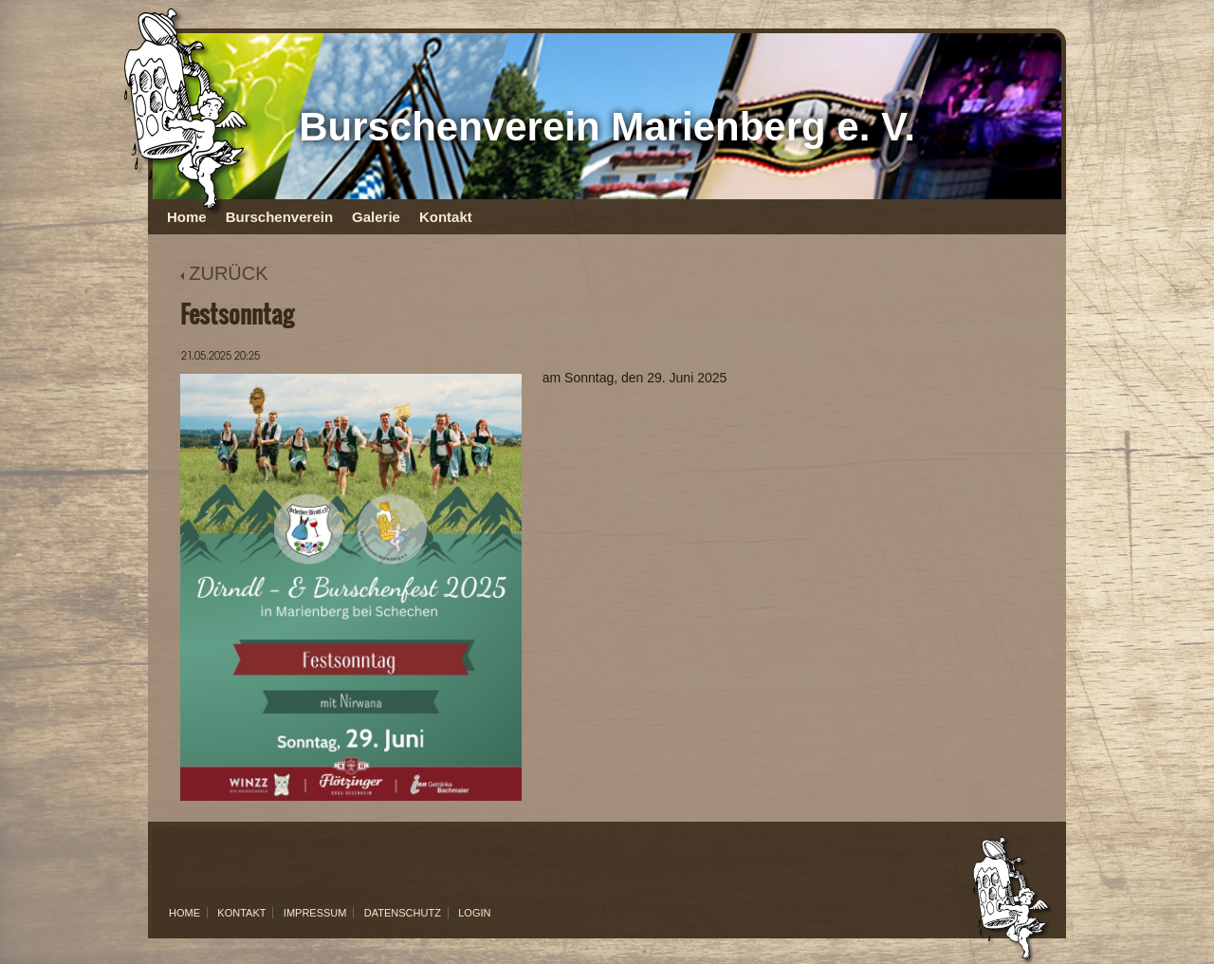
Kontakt (445, 217)
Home (187, 217)
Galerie (376, 217)
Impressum (315, 912)
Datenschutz (402, 912)
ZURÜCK (224, 273)
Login (474, 912)
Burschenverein (279, 217)
